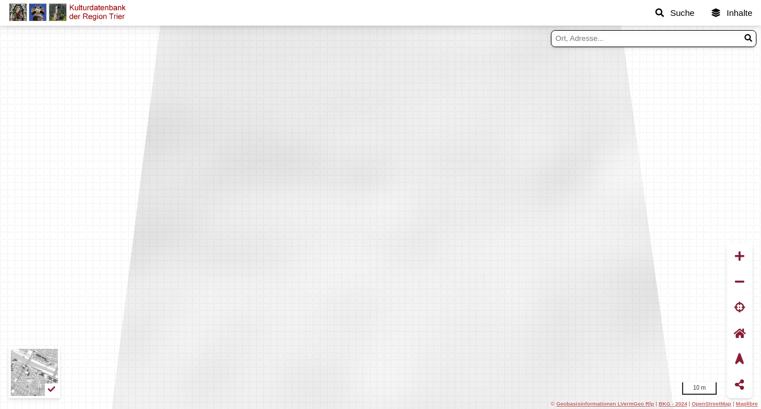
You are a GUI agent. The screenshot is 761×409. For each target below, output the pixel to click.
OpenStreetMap (711, 403)
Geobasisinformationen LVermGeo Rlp (605, 403)
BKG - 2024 (673, 403)
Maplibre (747, 403)
